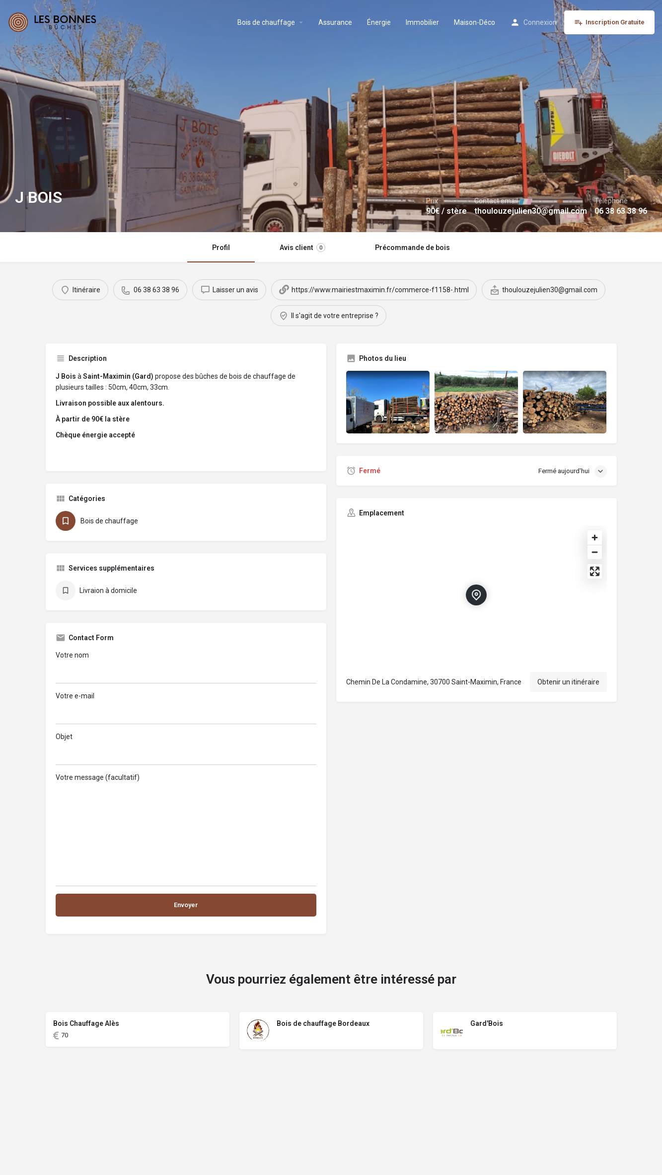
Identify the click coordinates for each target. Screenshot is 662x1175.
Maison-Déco (474, 22)
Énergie (379, 22)
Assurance (335, 22)
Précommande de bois (412, 248)
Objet (186, 749)
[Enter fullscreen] (595, 571)
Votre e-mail (186, 708)
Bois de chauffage (266, 22)
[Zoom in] (595, 537)
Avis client (302, 247)
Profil (221, 248)
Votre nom (186, 667)
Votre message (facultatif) (186, 829)
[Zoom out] (595, 552)
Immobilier (422, 22)
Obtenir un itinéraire (568, 682)
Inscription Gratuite (609, 22)
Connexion (540, 22)
